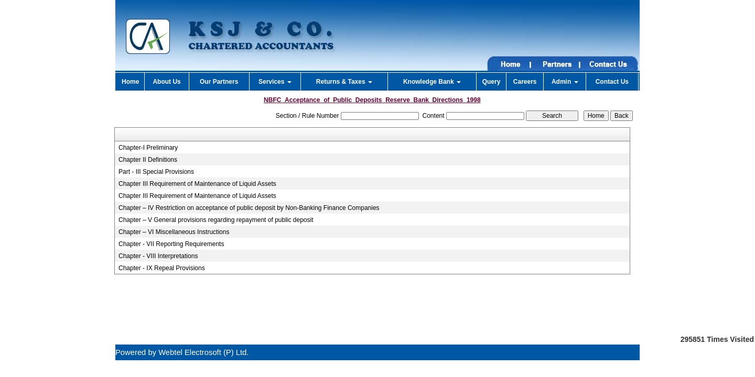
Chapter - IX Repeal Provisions (161, 268)
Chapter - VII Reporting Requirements (171, 244)
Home (130, 81)
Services (275, 81)
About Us (166, 81)
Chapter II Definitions (147, 159)
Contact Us (612, 81)
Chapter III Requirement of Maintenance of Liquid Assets (197, 183)
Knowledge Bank (432, 81)
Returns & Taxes (344, 81)
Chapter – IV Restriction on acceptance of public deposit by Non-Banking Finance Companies (249, 208)
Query (491, 81)
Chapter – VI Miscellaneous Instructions (173, 232)
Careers (525, 81)
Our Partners (219, 81)
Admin (565, 81)
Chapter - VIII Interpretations (158, 256)
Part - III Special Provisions (156, 171)
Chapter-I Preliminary (148, 147)
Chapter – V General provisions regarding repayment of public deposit (216, 220)
